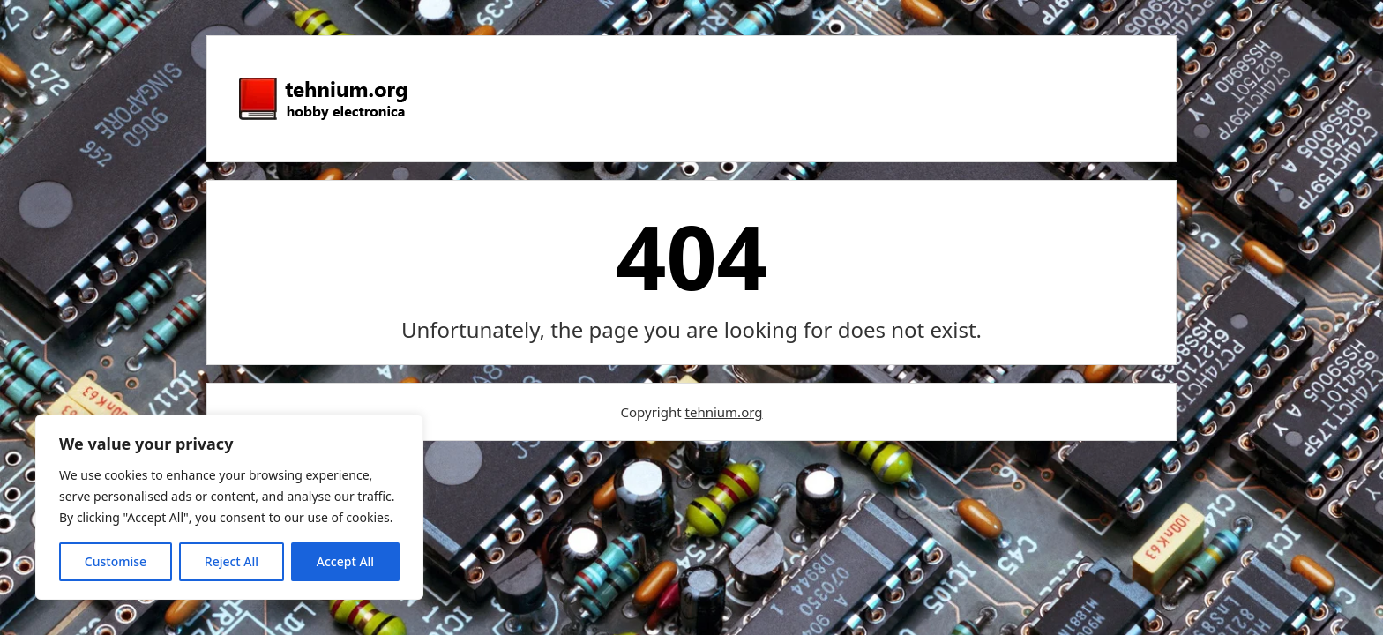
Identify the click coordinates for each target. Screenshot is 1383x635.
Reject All (231, 561)
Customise (115, 561)
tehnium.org (724, 412)
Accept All (345, 561)
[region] (229, 507)
